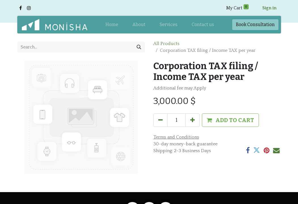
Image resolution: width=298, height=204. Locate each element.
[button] (230, 120)
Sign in (269, 7)
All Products (166, 43)
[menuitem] (111, 25)
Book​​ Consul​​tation (255, 24)
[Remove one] (160, 120)
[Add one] (192, 120)
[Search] (139, 47)
